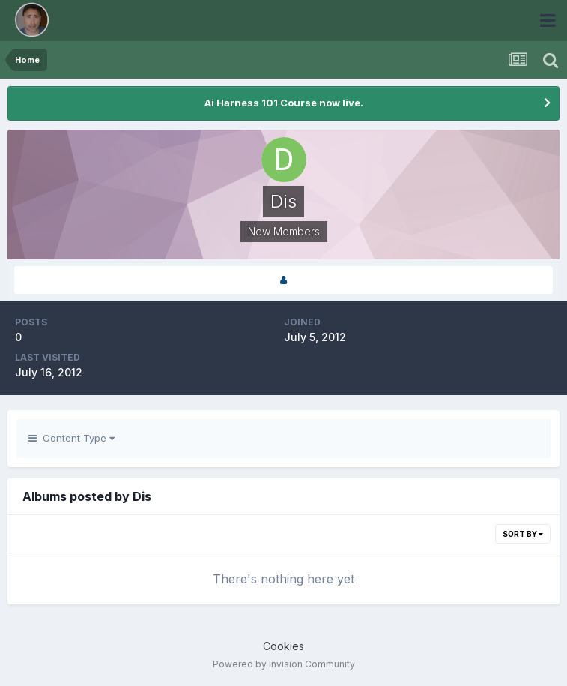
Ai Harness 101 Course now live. (283, 103)
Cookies (283, 646)
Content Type (71, 438)
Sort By (523, 533)
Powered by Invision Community (284, 664)
